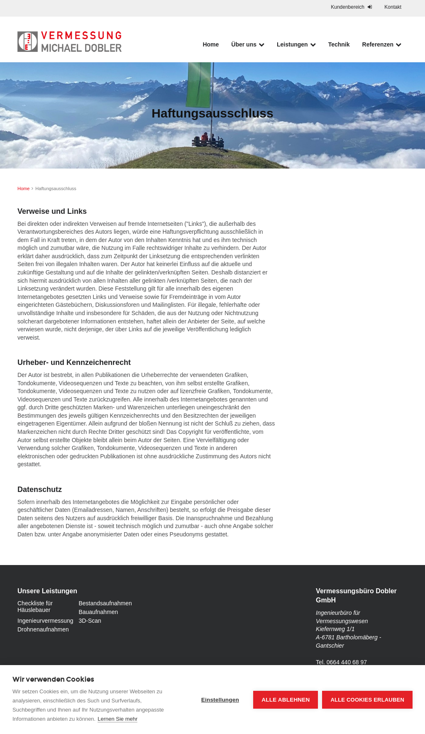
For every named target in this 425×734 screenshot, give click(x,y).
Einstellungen (220, 700)
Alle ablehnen (285, 700)
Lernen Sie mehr (117, 719)
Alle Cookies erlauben (367, 700)
